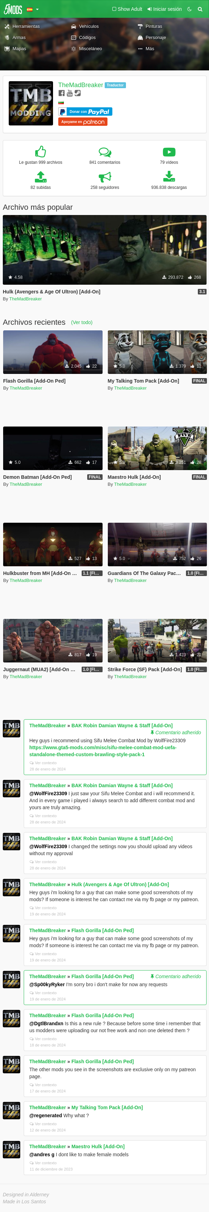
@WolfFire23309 (48, 793)
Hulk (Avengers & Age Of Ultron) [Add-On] (120, 884)
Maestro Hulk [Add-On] (98, 1146)
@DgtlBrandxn (46, 1023)
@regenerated (45, 1115)
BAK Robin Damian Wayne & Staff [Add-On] (122, 725)
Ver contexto (43, 763)
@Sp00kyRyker (47, 984)
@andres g (41, 1154)
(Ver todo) (81, 322)
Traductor (115, 85)
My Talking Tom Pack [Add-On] (107, 1107)
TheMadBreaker (80, 85)
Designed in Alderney (26, 1194)
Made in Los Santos (24, 1201)
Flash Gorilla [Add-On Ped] (103, 930)
